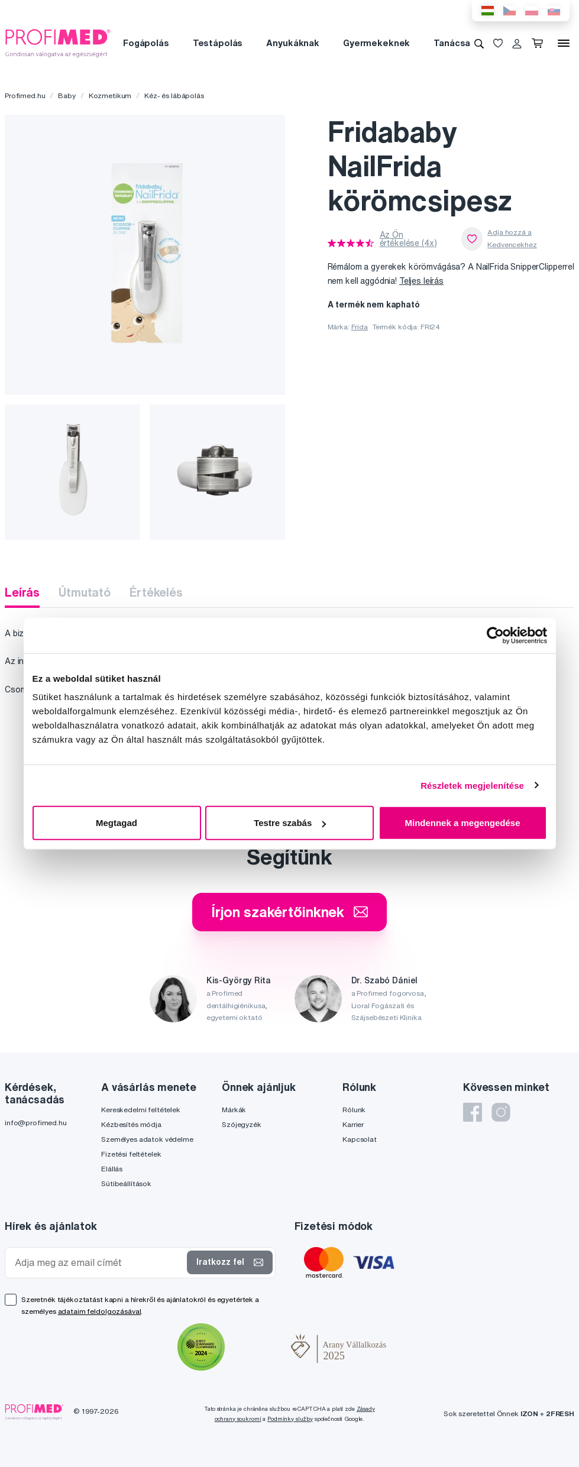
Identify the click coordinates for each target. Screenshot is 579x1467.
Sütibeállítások (126, 1183)
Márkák (234, 1109)
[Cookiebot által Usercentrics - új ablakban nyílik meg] (495, 635)
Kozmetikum (110, 95)
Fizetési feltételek (131, 1154)
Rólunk (353, 1109)
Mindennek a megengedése (462, 823)
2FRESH (560, 1413)
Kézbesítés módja (131, 1124)
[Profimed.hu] (58, 42)
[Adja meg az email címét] (98, 1262)
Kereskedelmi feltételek (140, 1109)
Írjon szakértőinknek (289, 912)
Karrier (353, 1124)
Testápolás (218, 42)
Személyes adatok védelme (147, 1139)
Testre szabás (290, 823)
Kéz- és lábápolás (174, 95)
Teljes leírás (421, 281)
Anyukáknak (292, 42)
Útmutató (85, 592)
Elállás (111, 1169)
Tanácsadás (460, 42)
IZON (529, 1413)
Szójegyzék (241, 1124)
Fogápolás (146, 42)
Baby (66, 95)
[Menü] (563, 43)
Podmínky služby (290, 1418)
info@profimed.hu (36, 1122)
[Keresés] (479, 43)
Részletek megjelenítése (472, 785)
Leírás (22, 592)
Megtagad (116, 823)
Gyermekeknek (376, 42)
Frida (359, 327)
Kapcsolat (359, 1139)
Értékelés (156, 592)
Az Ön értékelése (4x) (408, 239)
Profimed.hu (25, 95)
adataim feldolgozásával (99, 1311)
